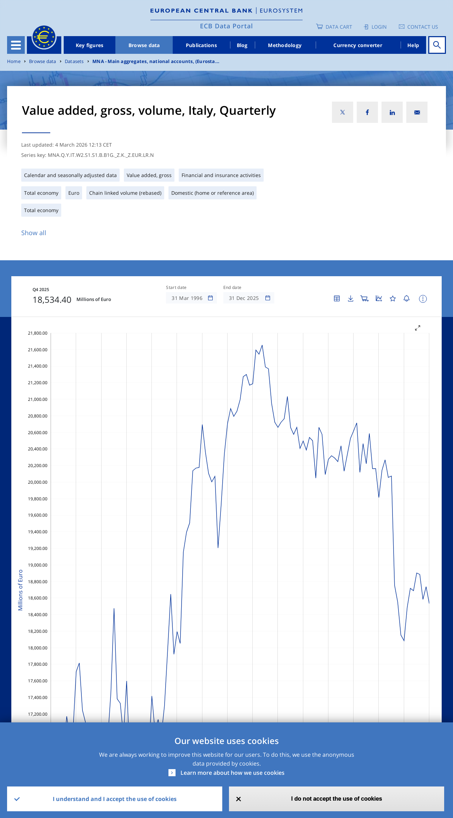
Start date (176, 287)
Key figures (90, 45)
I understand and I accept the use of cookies (115, 799)
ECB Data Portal (226, 26)
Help (413, 45)
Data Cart (339, 26)
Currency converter (357, 45)
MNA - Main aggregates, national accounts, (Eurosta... (155, 61)
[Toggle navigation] (16, 45)
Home (14, 61)
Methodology (285, 45)
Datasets (74, 61)
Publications (201, 45)
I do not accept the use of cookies (336, 799)
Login (379, 26)
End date (232, 287)
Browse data (144, 45)
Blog (242, 45)
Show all (33, 232)
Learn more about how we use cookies (232, 773)
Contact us (422, 26)
